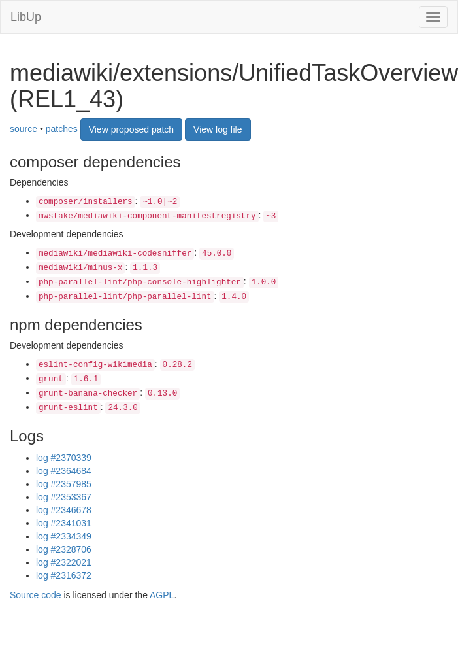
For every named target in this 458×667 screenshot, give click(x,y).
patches (62, 129)
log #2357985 (63, 484)
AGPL (162, 595)
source (23, 129)
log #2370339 (63, 458)
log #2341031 (63, 523)
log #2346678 (63, 510)
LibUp (25, 17)
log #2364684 (63, 471)
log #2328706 (63, 549)
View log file (217, 129)
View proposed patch (131, 129)
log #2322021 (63, 562)
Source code (35, 595)
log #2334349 (63, 536)
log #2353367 (63, 497)
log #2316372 (63, 575)
